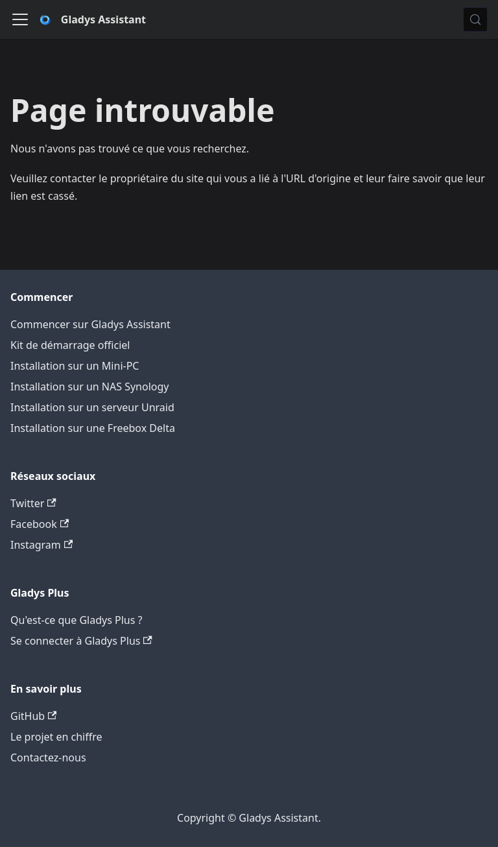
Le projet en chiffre (56, 737)
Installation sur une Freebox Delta (92, 428)
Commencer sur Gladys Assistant (90, 324)
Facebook (39, 524)
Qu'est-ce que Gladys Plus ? (76, 620)
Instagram (41, 545)
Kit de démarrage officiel (70, 345)
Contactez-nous (48, 757)
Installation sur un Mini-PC (74, 366)
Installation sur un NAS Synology (89, 386)
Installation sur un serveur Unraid (92, 407)
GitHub (33, 716)
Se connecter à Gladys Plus (81, 641)
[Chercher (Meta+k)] (475, 19)
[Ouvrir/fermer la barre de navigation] (20, 19)
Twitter (33, 503)
